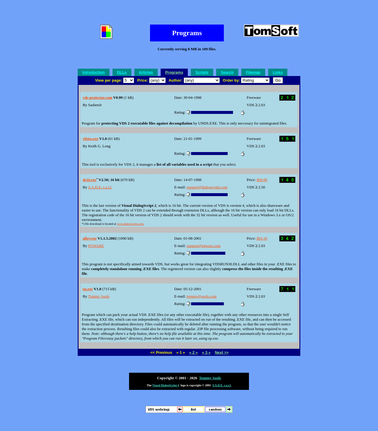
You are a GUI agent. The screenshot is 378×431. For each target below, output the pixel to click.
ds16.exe (90, 179)
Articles (146, 72)
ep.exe (88, 289)
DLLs (122, 72)
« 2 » (193, 352)
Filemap (253, 72)
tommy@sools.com (201, 296)
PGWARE (96, 245)
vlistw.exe (90, 138)
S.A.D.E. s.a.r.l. (100, 187)
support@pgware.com (204, 245)
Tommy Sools (98, 296)
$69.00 (262, 179)
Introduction (93, 72)
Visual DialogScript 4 (165, 385)
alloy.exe (90, 238)
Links (278, 72)
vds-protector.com (97, 97)
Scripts (201, 72)
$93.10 (262, 238)
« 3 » (206, 352)
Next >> (222, 352)
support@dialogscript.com (207, 187)
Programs (174, 72)
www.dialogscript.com (130, 223)
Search (227, 72)
